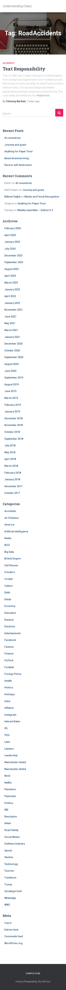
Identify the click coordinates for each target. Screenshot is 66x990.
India (7, 701)
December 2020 (13, 343)
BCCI (7, 545)
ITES (7, 735)
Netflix (8, 782)
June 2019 (10, 391)
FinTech (8, 660)
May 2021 (9, 323)
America (9, 524)
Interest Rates (12, 721)
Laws (7, 741)
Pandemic (10, 789)
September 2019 (13, 377)
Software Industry (14, 843)
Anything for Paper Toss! (18, 151)
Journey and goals (15, 144)
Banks (7, 538)
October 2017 (12, 493)
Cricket (8, 579)
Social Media (12, 837)
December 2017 (13, 486)
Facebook (10, 640)
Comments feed (13, 936)
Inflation (9, 707)
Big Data (9, 551)
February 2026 (12, 228)
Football (9, 667)
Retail (7, 823)
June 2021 (10, 316)
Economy (9, 606)
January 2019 (12, 411)
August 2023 (11, 269)
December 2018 (13, 418)
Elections (9, 626)
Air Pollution (11, 518)
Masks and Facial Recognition (41, 196)
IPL (6, 728)
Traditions (10, 877)
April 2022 (10, 296)
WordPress (44, 981)
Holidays (9, 694)
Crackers (9, 572)
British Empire (12, 558)
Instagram (10, 714)
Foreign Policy (12, 674)
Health (8, 680)
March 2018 (11, 465)
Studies (8, 857)
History (8, 687)
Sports (8, 850)
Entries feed (11, 929)
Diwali (7, 599)
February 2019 (12, 404)
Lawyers (9, 748)
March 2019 (11, 398)
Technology (11, 864)
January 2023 (12, 289)
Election (9, 619)
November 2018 (13, 425)
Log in (7, 922)
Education (10, 613)
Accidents (8, 63)
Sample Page (33, 973)
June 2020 (10, 371)
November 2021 (13, 309)
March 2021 (11, 330)
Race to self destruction (18, 165)
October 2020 (12, 350)
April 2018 (10, 459)
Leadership (10, 755)
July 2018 (9, 445)
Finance (9, 653)
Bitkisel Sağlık (12, 196)
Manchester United (15, 762)
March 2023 (11, 282)
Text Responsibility (24, 69)
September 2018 (13, 438)
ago (33, 101)
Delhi (7, 592)
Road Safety (11, 830)
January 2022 (12, 303)
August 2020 (11, 364)
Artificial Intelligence (16, 531)
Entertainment (12, 633)
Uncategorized (13, 891)
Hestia (19, 981)
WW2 (7, 904)
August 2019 (11, 384)
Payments (10, 796)
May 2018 (9, 452)
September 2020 (13, 357)
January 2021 (12, 337)
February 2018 (12, 472)
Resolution (10, 816)
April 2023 (10, 275)
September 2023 (13, 262)
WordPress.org (13, 943)
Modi (7, 775)
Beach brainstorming (16, 158)
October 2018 (12, 432)
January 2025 (12, 241)
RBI (6, 809)
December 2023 (13, 255)
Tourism (9, 870)
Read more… (44, 95)
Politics (8, 803)
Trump (8, 884)
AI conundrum (12, 137)
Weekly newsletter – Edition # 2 (35, 210)
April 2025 (10, 235)
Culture (8, 585)
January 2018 (12, 479)
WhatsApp (10, 898)
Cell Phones (11, 565)
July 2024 (9, 248)
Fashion (9, 646)
